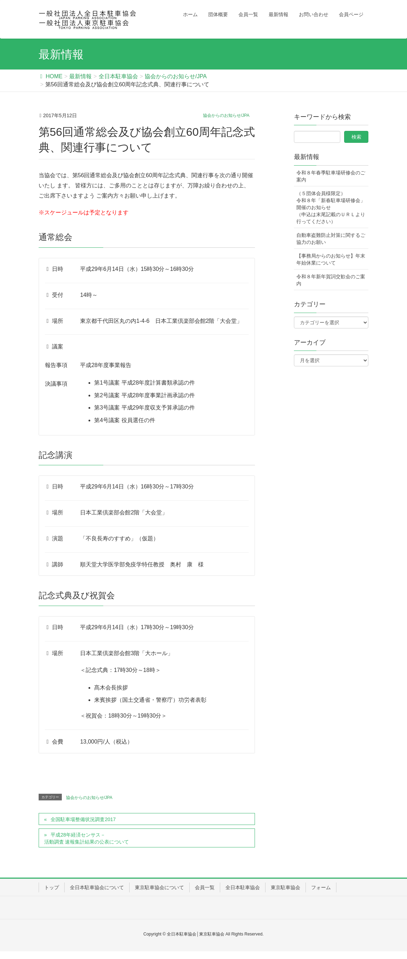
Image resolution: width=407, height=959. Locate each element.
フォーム (321, 887)
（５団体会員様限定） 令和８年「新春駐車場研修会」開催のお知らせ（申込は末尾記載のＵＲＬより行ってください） (330, 207)
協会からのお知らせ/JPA (226, 115)
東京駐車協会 (285, 887)
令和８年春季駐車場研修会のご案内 (330, 176)
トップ (51, 887)
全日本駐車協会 (242, 887)
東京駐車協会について (159, 887)
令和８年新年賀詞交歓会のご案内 (330, 280)
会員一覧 (205, 887)
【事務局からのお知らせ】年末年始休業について (330, 259)
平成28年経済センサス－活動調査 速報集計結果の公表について (86, 838)
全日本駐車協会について (97, 887)
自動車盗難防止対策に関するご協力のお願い (330, 238)
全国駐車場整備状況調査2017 (83, 819)
